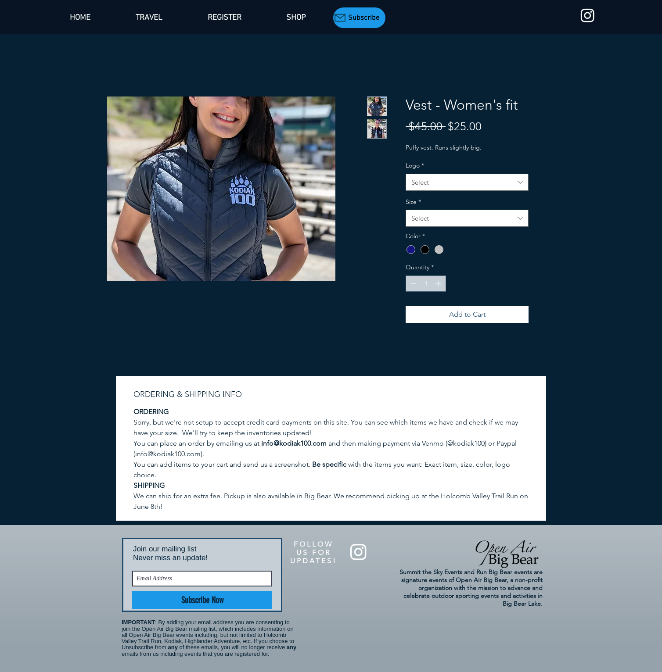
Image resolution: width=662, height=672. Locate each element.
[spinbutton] (426, 283)
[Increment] (439, 283)
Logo (415, 165)
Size (413, 202)
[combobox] (467, 182)
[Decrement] (412, 283)
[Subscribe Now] (202, 600)
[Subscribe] (359, 17)
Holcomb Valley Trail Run (479, 496)
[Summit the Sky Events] (588, 15)
